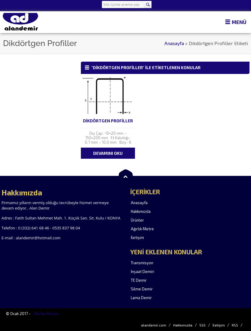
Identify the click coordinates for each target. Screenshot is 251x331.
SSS (202, 325)
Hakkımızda (141, 211)
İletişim (137, 237)
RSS (235, 325)
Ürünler (137, 220)
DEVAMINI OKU (108, 153)
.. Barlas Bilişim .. (46, 313)
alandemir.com (153, 325)
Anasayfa (174, 43)
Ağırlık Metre (142, 228)
